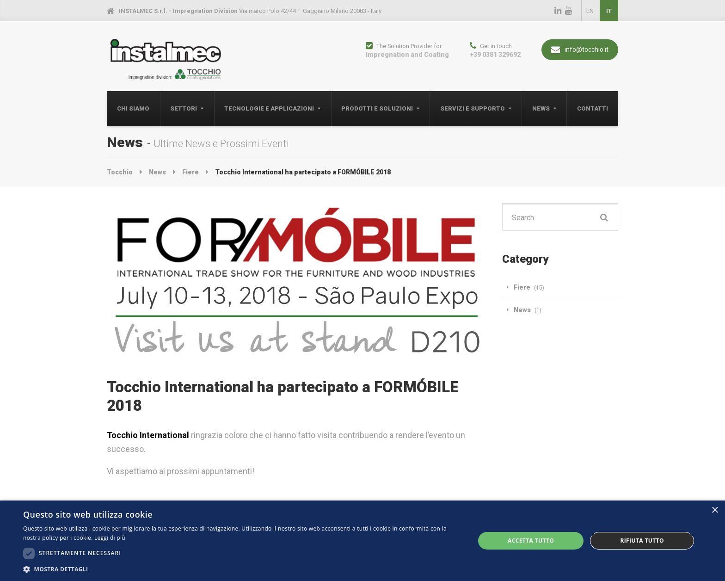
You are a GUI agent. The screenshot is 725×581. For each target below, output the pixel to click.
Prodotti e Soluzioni (377, 108)
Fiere (522, 287)
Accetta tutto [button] (531, 540)
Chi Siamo (133, 108)
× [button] (714, 510)
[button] (242, 569)
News (541, 108)
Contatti (592, 108)
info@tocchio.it (579, 49)
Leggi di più (109, 538)
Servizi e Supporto (472, 108)
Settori (183, 108)
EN (590, 10)
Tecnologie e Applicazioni (269, 108)
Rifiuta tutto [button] (642, 540)
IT (609, 10)
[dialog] (362, 541)
